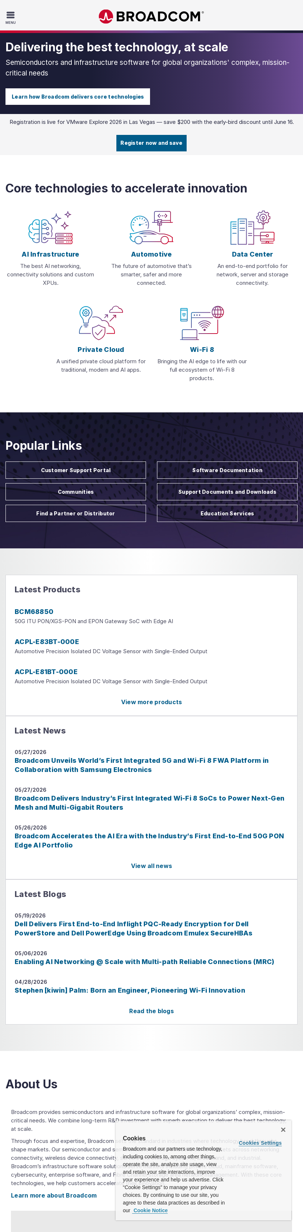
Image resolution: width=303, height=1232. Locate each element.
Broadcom (151, 17)
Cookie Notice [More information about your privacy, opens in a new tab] (150, 1210)
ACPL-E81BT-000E (46, 672)
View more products (151, 702)
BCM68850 (34, 611)
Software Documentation (227, 470)
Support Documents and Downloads (227, 492)
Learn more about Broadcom (54, 1195)
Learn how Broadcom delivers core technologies (78, 96)
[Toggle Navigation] (11, 17)
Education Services (227, 513)
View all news (151, 865)
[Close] (283, 1130)
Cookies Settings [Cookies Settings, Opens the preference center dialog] (260, 1143)
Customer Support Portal (76, 470)
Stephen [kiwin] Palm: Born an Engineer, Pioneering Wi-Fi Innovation (130, 990)
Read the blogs (151, 1011)
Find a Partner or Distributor (75, 513)
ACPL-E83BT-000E (47, 642)
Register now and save (151, 143)
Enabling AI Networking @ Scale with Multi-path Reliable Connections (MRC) (144, 962)
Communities (76, 492)
